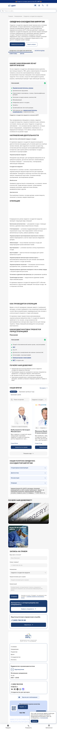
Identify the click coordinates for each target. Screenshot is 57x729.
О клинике (14, 647)
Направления (15, 650)
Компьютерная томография (22, 357)
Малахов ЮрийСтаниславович (41, 432)
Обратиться (28, 625)
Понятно (34, 721)
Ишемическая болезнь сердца (23, 88)
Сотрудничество (16, 658)
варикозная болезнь (30, 110)
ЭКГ (14, 347)
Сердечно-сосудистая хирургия (20, 50)
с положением (43, 718)
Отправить (14, 597)
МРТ (39, 1)
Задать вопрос (32, 44)
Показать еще (28, 453)
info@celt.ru (14, 688)
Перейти (23, 708)
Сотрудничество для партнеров (20, 693)
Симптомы (13, 53)
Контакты (13, 661)
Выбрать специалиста (28, 609)
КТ (35, 1)
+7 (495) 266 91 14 (39, 493)
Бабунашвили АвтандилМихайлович (20, 431)
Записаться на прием (17, 44)
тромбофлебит (18, 112)
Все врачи (43, 388)
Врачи (22, 53)
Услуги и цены (39, 50)
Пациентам (14, 653)
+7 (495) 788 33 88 (18, 621)
